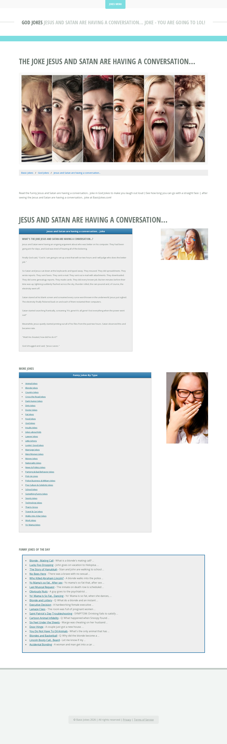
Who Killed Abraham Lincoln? (46, 578)
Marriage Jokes (32, 449)
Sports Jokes (31, 498)
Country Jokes (32, 392)
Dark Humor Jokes (34, 401)
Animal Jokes (31, 383)
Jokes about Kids (33, 432)
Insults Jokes (31, 427)
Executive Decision (40, 604)
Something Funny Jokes (36, 493)
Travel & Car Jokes (34, 511)
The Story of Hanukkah (43, 569)
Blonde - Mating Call (41, 560)
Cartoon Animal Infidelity (44, 618)
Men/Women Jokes (34, 454)
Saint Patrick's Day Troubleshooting (50, 613)
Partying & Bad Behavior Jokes (39, 471)
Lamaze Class (37, 609)
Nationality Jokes (33, 463)
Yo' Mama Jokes (32, 524)
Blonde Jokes (31, 387)
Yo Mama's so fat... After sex (45, 582)
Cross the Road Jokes (35, 396)
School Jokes (31, 489)
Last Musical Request (41, 587)
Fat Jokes (29, 414)
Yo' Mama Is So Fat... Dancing (46, 596)
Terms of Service (144, 719)
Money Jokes (31, 458)
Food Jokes (30, 418)
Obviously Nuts (38, 591)
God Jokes (32, 22)
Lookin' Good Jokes (34, 445)
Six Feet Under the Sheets (44, 622)
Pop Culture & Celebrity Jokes (39, 485)
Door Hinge (36, 627)
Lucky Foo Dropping (41, 565)
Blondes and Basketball (43, 635)
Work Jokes (30, 520)
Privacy (127, 719)
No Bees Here (37, 574)
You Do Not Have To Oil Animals (48, 631)
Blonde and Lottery (40, 600)
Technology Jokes (33, 502)
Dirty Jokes (30, 405)
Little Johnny (31, 440)
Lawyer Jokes (31, 436)
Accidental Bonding (40, 644)
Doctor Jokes (31, 410)
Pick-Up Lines (31, 476)
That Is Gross (31, 507)
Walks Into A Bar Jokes (36, 516)
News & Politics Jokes (35, 467)
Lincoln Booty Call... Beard (44, 640)
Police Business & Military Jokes (40, 480)
